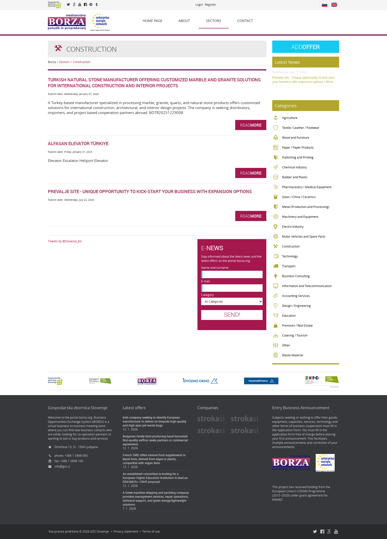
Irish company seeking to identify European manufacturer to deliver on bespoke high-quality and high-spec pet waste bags (154, 421)
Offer (305, 46)
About (184, 20)
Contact (245, 20)
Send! (232, 314)
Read (250, 125)
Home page (152, 20)
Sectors (213, 20)
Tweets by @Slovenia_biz (65, 241)
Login (199, 4)
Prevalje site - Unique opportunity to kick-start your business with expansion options (150, 191)
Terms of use (151, 531)
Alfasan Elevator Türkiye (78, 143)
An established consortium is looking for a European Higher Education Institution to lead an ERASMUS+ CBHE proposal (155, 478)
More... (330, 82)
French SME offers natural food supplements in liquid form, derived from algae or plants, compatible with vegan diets (154, 459)
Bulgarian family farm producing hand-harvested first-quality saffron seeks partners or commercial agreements (155, 440)
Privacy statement (126, 531)
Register (210, 4)
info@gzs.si (62, 466)
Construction (81, 62)
